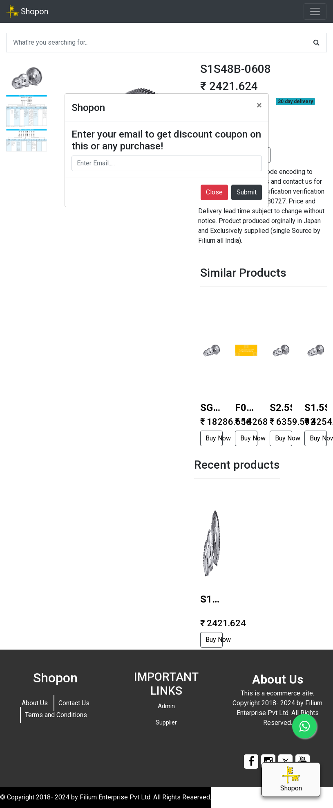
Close (214, 192)
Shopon (27, 11)
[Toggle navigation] (315, 11)
